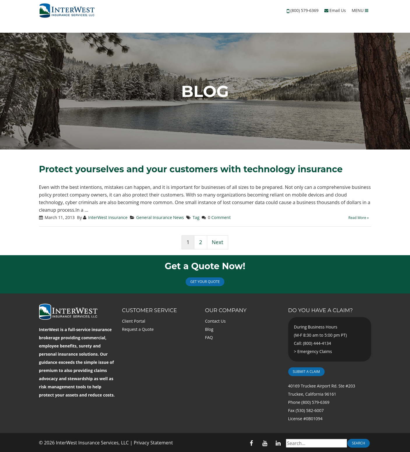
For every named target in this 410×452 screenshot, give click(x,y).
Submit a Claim (306, 371)
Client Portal (133, 321)
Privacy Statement (153, 442)
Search (358, 443)
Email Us (335, 10)
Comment (220, 217)
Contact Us (215, 321)
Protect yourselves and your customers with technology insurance (191, 169)
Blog (209, 329)
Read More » (359, 217)
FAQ (209, 337)
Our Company (226, 310)
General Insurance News (160, 217)
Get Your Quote (205, 281)
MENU (360, 10)
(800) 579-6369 (305, 10)
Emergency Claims (314, 351)
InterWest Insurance (107, 217)
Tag (196, 217)
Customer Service (149, 310)
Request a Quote (138, 329)
